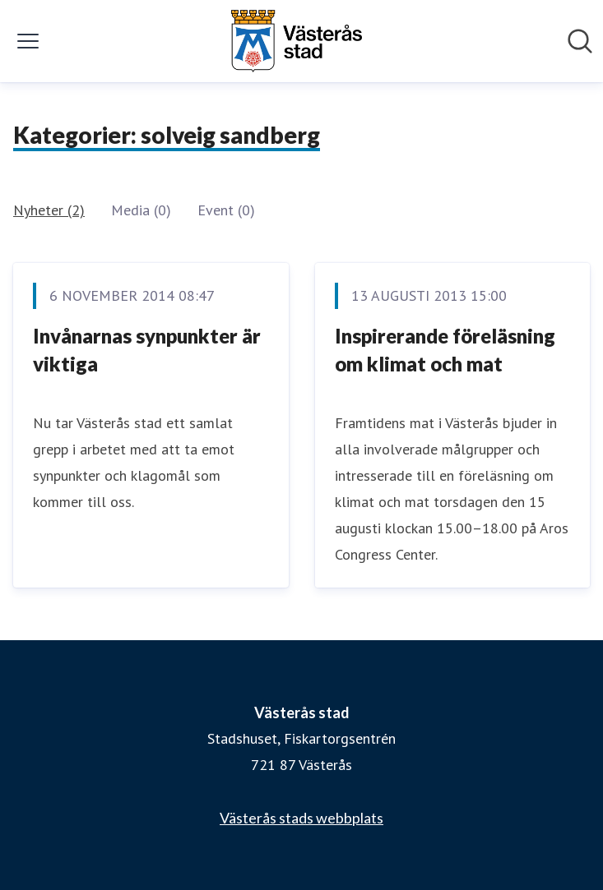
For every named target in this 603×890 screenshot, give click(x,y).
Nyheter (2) (49, 210)
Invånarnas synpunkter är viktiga (147, 350)
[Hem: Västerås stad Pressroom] (296, 41)
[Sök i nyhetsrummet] (580, 41)
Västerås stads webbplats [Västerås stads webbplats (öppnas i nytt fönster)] (301, 818)
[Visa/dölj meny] (28, 41)
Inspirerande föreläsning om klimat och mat (445, 350)
